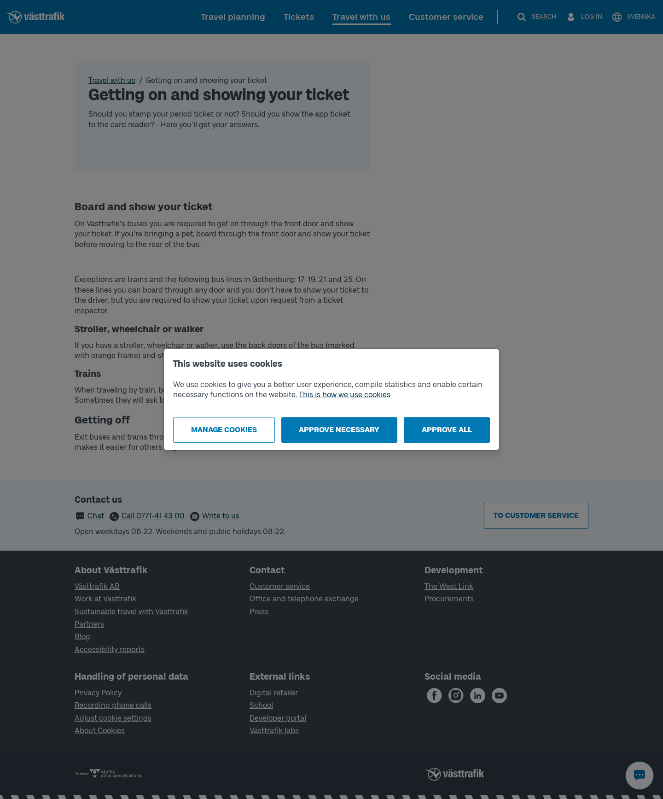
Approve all (447, 429)
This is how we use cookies (344, 394)
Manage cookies (224, 429)
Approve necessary (339, 429)
